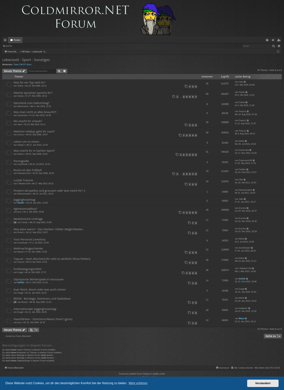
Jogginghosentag (24, 199)
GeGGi (20, 203)
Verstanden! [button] (263, 383)
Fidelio (242, 92)
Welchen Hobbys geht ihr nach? (34, 131)
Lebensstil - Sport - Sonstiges (26, 59)
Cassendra (22, 115)
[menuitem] (267, 40)
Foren (17, 40)
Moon (241, 318)
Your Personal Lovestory (29, 239)
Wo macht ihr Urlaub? (28, 121)
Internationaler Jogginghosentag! (35, 309)
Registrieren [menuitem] (280, 40)
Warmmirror (22, 106)
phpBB (132, 374)
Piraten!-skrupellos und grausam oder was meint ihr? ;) (49, 190)
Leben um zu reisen (26, 141)
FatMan (242, 169)
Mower (24, 302)
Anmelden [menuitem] (274, 40)
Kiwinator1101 (24, 173)
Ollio (241, 179)
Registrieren (40, 45)
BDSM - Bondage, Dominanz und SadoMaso (42, 298)
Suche (9, 45)
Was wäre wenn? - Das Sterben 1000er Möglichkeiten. (49, 229)
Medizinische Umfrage (28, 219)
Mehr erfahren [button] (138, 383)
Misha (241, 239)
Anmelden (22, 45)
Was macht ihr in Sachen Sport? (34, 150)
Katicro (20, 154)
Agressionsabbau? (25, 208)
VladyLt (20, 145)
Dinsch (20, 232)
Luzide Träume (23, 180)
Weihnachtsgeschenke (28, 248)
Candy (24, 222)
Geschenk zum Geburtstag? (31, 103)
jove (19, 212)
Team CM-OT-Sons (22, 64)
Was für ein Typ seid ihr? (29, 82)
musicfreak (22, 164)
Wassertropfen (24, 194)
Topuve (20, 262)
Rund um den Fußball (28, 170)
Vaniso (20, 96)
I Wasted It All (23, 183)
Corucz (20, 134)
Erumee (242, 208)
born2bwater (244, 248)
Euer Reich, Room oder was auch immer (40, 289)
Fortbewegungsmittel (27, 269)
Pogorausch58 (245, 160)
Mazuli (20, 252)
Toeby (20, 86)
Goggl (20, 272)
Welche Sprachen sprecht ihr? (33, 93)
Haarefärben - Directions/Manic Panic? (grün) (43, 319)
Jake (241, 82)
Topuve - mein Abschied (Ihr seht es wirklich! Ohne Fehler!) (52, 259)
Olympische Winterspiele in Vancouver (39, 279)
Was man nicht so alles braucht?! (35, 112)
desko (241, 141)
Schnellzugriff (6, 40)
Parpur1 (242, 111)
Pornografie (21, 161)
